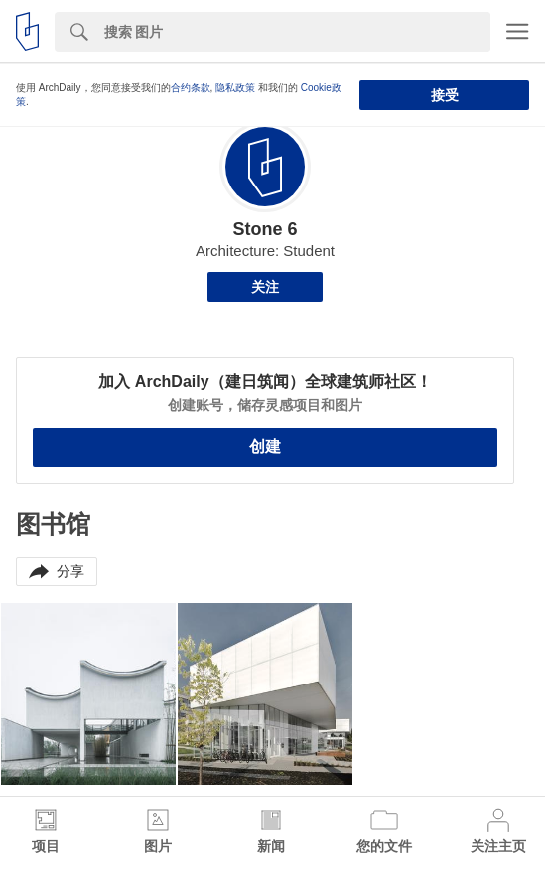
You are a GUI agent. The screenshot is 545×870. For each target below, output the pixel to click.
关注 (265, 287)
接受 (445, 95)
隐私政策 (235, 87)
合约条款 (190, 87)
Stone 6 (264, 229)
